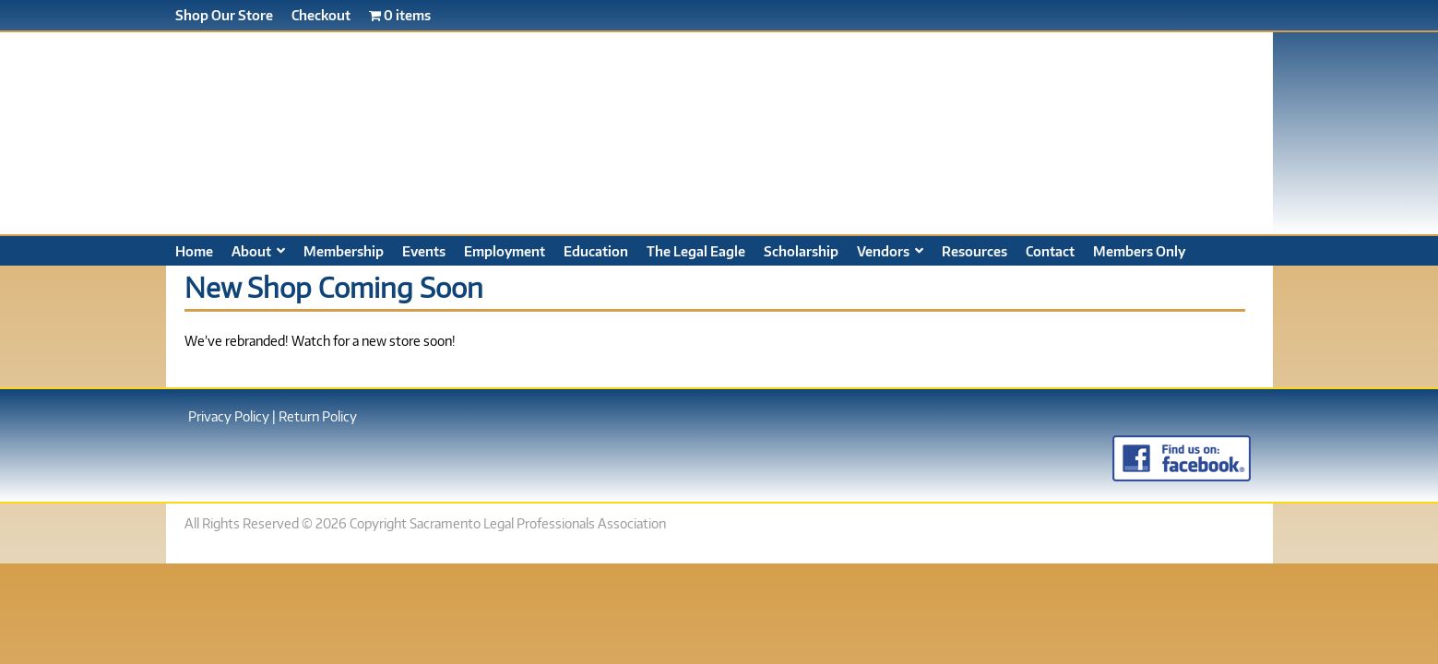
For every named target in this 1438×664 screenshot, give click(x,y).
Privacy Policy (228, 416)
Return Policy (318, 416)
